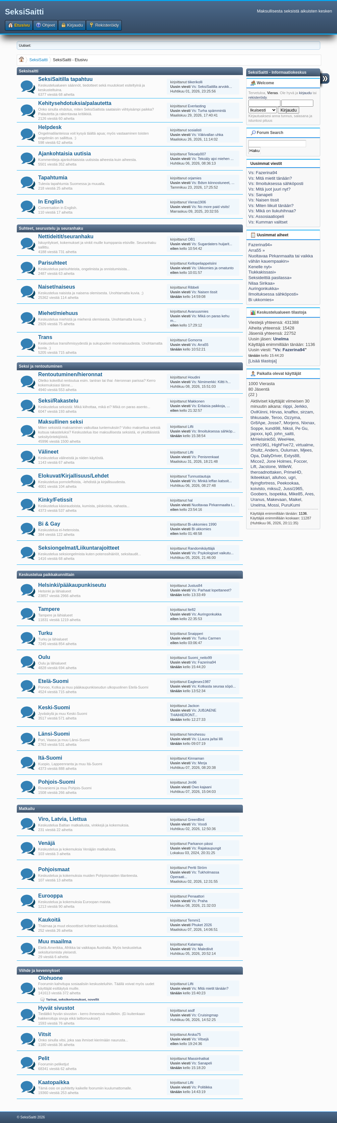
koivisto (257, 488)
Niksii (288, 428)
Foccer (300, 461)
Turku (45, 633)
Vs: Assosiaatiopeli (266, 216)
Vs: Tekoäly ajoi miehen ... (213, 159)
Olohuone (50, 978)
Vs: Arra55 (200, 345)
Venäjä (46, 843)
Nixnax (307, 422)
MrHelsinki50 (262, 439)
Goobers (258, 493)
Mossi (273, 505)
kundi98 (272, 428)
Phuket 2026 (202, 925)
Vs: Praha (199, 901)
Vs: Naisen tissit (204, 292)
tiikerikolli (195, 82)
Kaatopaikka (53, 1082)
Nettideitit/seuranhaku (65, 236)
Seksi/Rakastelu (58, 401)
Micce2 (257, 461)
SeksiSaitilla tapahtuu (65, 79)
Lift (253, 466)
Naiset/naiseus (56, 287)
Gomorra (195, 340)
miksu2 (274, 488)
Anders (271, 450)
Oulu (44, 657)
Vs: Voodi (199, 824)
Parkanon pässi (200, 844)
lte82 (192, 610)
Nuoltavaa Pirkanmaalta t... (213, 505)
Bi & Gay (49, 524)
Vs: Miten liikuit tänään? (271, 205)
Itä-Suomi (50, 758)
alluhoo (279, 477)
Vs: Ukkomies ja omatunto (213, 268)
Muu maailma (54, 941)
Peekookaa (287, 483)
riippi (287, 406)
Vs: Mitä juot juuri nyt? (269, 189)
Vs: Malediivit (202, 949)
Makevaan (276, 499)
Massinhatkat (198, 1058)
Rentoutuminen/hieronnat (70, 374)
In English (50, 201)
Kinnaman (196, 758)
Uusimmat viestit (266, 163)
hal (190, 500)
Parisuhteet (52, 263)
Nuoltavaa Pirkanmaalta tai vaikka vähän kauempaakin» (280, 258)
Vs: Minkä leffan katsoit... (212, 481)
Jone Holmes (279, 461)
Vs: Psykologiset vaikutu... (213, 553)
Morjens (291, 422)
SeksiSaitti (24, 12)
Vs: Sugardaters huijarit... (212, 244)
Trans (45, 337)
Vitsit (44, 1034)
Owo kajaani (202, 787)
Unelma (281, 338)
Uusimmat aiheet (269, 235)
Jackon (193, 706)
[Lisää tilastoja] (262, 360)
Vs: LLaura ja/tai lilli (207, 739)
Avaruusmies (198, 311)
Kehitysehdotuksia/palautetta (74, 103)
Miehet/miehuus (58, 313)
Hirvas (276, 411)
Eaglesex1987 (199, 682)
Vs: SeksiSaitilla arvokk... (212, 87)
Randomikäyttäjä (201, 548)
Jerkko (300, 406)
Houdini (194, 377)
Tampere (49, 609)
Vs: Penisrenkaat (205, 457)
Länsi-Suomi (54, 734)
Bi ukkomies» (261, 299)
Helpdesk (50, 127)
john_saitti (284, 433)
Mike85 (296, 493)
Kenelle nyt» (260, 266)
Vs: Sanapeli (202, 1063)
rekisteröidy (257, 97)
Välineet (48, 452)
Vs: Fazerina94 (204, 662)
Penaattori (196, 896)
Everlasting (197, 106)
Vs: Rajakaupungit (206, 848)
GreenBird (196, 820)
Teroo (276, 417)
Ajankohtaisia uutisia (64, 153)
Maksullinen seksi (60, 422)
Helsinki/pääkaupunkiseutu (72, 585)
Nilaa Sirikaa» (261, 283)
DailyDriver (271, 455)
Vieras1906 (197, 202)
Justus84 (195, 586)
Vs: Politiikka (202, 1087)
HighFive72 (283, 444)
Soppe (256, 428)
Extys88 (291, 455)
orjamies (195, 178)
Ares (309, 493)
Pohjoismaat (53, 869)
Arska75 (194, 1034)
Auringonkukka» (263, 288)
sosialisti (195, 130)
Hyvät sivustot (56, 1008)
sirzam (306, 411)
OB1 (191, 239)
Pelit (43, 1058)
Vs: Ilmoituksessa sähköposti (275, 183)
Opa (254, 455)
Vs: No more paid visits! (211, 207)
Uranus (257, 499)
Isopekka (277, 493)
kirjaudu (305, 93)
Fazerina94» (260, 244)
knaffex (291, 411)
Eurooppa (50, 896)
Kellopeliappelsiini (202, 263)
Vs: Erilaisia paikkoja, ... (211, 406)
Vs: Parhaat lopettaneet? (211, 590)
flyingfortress (262, 483)
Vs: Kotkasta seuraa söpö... (214, 686)
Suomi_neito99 (200, 658)
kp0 (268, 433)
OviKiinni (258, 411)
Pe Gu (301, 428)
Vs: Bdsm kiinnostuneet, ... (213, 183)
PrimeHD (292, 472)
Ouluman (289, 450)
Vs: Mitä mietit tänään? (210, 988)
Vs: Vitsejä (200, 1039)
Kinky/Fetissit (55, 500)
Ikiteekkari (260, 477)
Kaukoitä (49, 920)
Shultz (256, 450)
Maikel (295, 499)
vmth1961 (259, 444)
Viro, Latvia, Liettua (62, 819)
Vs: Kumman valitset (268, 222)
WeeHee (286, 439)
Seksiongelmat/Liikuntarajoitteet (78, 548)
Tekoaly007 (197, 154)
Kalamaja (195, 944)
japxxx (256, 433)
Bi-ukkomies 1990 (202, 524)
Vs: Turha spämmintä (209, 111)
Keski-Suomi (54, 707)
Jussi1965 (292, 488)
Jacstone (267, 466)
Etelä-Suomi (53, 681)
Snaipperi (195, 634)
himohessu (196, 734)
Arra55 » (256, 250)
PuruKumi (290, 505)
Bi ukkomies (201, 529)
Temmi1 (194, 920)
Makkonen (196, 401)
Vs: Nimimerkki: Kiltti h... (211, 382)
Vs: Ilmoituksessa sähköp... (213, 431)
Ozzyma (292, 417)
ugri (292, 477)
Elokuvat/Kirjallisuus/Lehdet (73, 476)
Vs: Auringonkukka (206, 614)
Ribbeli (193, 287)
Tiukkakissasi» (262, 272)
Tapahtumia (52, 177)
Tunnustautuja (199, 476)
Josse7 (274, 422)
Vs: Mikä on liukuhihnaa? (272, 210)
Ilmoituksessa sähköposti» (273, 294)
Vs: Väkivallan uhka (207, 135)
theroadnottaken (265, 472)
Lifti (191, 427)
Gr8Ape (257, 422)
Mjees (306, 450)
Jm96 (192, 782)
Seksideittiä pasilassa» (270, 277)
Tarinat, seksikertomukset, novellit (72, 999)
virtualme (304, 444)
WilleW (284, 466)
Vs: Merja (199, 763)
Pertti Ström (197, 868)
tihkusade (259, 417)
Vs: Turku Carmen (206, 638)
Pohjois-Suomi (56, 782)
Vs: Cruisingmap (205, 1015)
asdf (191, 1010)
